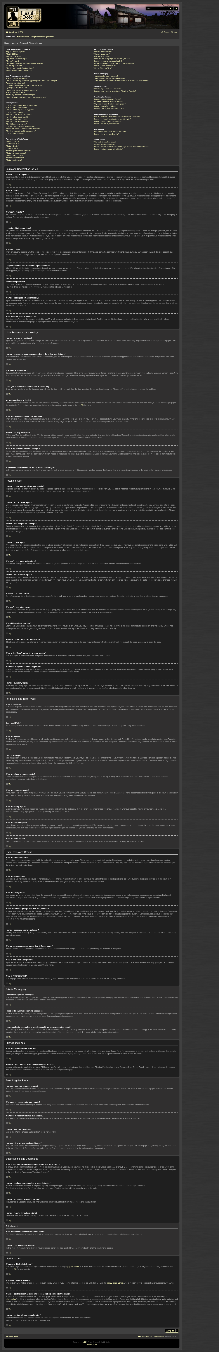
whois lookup (11, 1299)
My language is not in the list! (16, 88)
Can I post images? (13, 148)
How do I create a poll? (14, 112)
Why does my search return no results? (108, 101)
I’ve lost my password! (14, 66)
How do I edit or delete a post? (17, 107)
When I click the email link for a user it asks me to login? (26, 97)
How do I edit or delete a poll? (17, 117)
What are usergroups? (102, 56)
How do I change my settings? (17, 78)
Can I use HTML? (12, 143)
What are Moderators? (102, 54)
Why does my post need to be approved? (21, 131)
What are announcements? (16, 153)
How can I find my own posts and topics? (109, 108)
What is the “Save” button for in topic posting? (23, 128)
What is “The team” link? (103, 68)
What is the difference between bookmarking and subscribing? (117, 116)
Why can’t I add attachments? (17, 121)
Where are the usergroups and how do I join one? (112, 59)
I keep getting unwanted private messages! (109, 78)
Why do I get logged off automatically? (20, 68)
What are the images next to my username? (22, 90)
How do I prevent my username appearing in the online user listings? (31, 81)
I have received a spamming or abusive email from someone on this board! (121, 81)
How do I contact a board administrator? (108, 149)
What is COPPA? (12, 54)
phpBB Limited (73, 1267)
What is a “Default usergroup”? (105, 66)
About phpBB (11, 1269)
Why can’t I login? (12, 61)
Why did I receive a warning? (16, 124)
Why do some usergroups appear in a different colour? (114, 63)
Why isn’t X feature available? (105, 144)
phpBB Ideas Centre (115, 1283)
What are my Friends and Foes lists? (107, 89)
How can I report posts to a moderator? (20, 126)
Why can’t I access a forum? (16, 119)
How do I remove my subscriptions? (107, 124)
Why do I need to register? (15, 52)
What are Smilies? (12, 146)
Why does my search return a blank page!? (109, 104)
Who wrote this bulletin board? (105, 142)
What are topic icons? (14, 160)
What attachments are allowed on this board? (110, 131)
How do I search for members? (105, 106)
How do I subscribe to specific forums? (108, 121)
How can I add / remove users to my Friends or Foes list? (115, 91)
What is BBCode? (12, 141)
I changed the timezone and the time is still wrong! (24, 85)
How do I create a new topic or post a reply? (22, 105)
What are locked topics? (15, 158)
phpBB (80, 405)
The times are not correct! (15, 83)
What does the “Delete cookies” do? (19, 70)
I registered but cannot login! (16, 59)
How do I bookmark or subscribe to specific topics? (112, 119)
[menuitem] (20, 32)
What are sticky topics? (14, 155)
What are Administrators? (103, 52)
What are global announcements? (18, 151)
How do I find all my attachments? (106, 134)
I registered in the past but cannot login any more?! (24, 63)
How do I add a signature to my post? (19, 110)
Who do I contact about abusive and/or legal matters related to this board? (121, 147)
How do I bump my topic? (15, 133)
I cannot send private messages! (106, 76)
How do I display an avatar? (16, 92)
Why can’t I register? (13, 56)
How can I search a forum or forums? (107, 99)
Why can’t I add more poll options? (18, 114)
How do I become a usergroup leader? (108, 61)
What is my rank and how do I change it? (21, 95)
